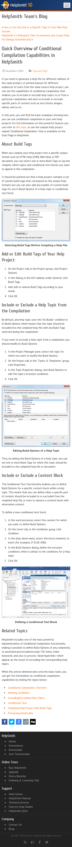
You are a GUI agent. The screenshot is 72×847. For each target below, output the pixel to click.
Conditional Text (17, 703)
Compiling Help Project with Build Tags (30, 708)
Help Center (16, 794)
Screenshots (16, 745)
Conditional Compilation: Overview (27, 687)
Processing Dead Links (20, 713)
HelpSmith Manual (20, 798)
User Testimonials (19, 754)
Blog (11, 828)
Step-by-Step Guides (21, 806)
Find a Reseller (17, 776)
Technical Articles (19, 802)
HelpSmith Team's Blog (24, 16)
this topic (21, 127)
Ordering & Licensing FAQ (24, 780)
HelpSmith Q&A (18, 811)
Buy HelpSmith (17, 767)
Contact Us (15, 824)
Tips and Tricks (39, 71)
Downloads (15, 749)
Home (12, 741)
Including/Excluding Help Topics (26, 698)
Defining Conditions (19, 692)
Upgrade (13, 772)
